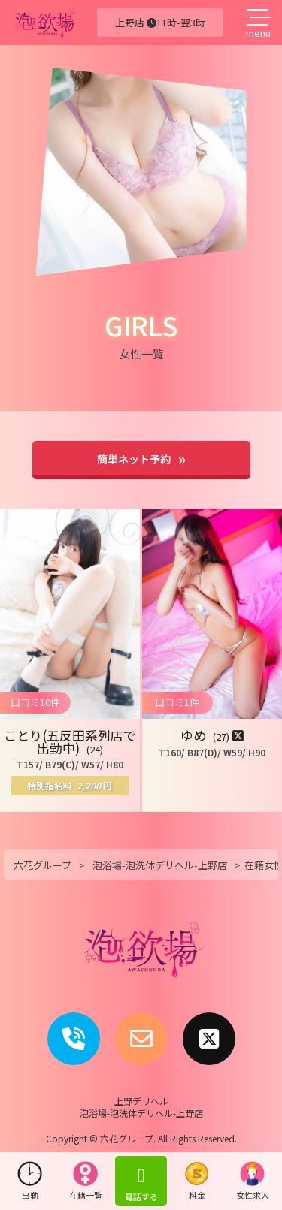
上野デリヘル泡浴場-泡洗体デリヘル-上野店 (141, 1107)
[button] (70, 660)
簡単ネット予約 (134, 458)
